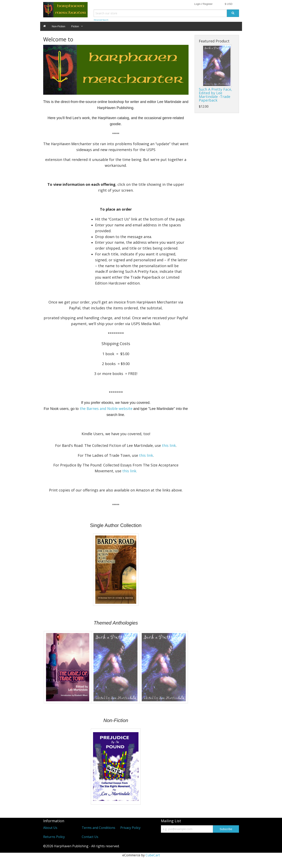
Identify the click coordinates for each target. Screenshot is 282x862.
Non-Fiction (58, 26)
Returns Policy (54, 837)
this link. (129, 470)
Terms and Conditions (98, 827)
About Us (50, 827)
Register (208, 3)
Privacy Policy (130, 827)
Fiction (75, 26)
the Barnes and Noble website (106, 408)
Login (197, 3)
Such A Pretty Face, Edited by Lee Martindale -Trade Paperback (215, 95)
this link (169, 445)
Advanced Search (101, 20)
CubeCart (153, 855)
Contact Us (90, 837)
